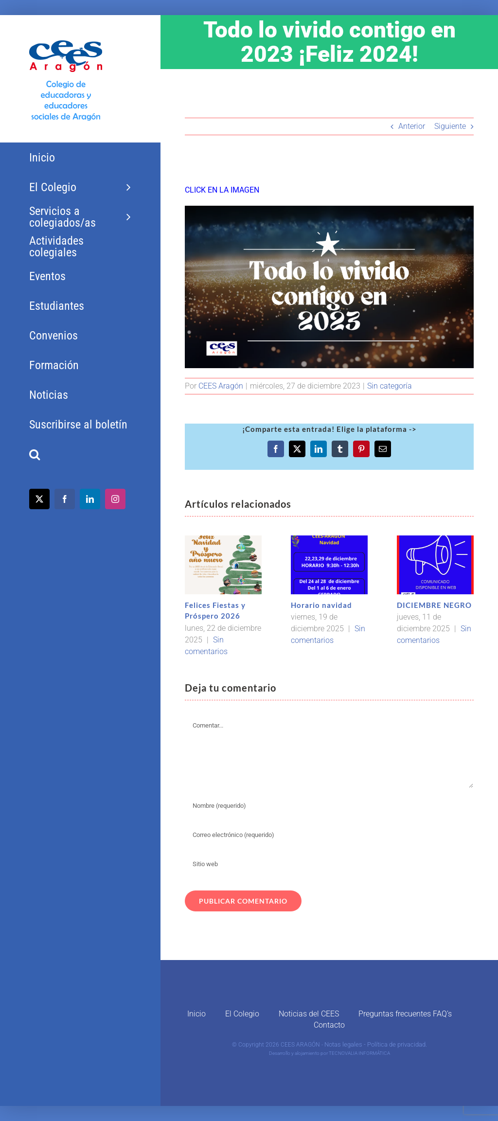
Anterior (411, 126)
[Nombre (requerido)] (329, 805)
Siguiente (450, 126)
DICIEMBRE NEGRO (434, 605)
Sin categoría (389, 386)
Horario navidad (321, 605)
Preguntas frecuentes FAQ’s (405, 1013)
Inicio (196, 1013)
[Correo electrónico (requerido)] (329, 834)
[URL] (329, 864)
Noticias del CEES (309, 1013)
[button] (80, 454)
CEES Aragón (220, 386)
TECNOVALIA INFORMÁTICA (359, 1053)
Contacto (329, 1025)
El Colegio (242, 1013)
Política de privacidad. (397, 1044)
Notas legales (343, 1044)
